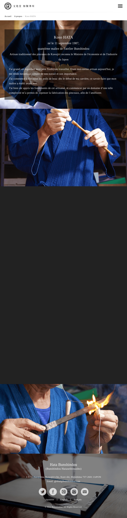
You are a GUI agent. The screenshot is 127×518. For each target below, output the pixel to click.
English (64, 499)
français (77, 499)
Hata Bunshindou (63, 466)
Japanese (50, 499)
